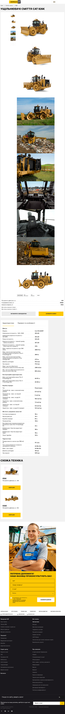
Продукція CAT (5, 619)
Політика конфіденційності (39, 690)
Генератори (33, 611)
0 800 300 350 (21, 614)
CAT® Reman (35, 637)
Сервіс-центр (4, 649)
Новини (34, 654)
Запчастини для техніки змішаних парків (42, 639)
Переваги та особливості (26, 323)
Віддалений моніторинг (6, 640)
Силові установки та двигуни (8, 627)
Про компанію (36, 649)
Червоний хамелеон (44, 706)
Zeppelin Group (4, 611)
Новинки (34, 672)
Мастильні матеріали (37, 627)
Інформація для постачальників (40, 685)
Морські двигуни (43, 611)
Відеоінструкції (4, 669)
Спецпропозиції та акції (38, 657)
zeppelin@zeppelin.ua (7, 614)
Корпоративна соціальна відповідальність (42, 680)
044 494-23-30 (31, 614)
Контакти (3, 673)
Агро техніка (14, 611)
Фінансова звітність (37, 682)
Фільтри (34, 624)
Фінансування (36, 659)
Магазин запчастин (56, 611)
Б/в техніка (35, 619)
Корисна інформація (37, 674)
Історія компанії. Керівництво (39, 652)
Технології (3, 635)
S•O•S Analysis (4, 662)
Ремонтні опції (4, 652)
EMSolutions (4, 659)
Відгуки (34, 667)
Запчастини (35, 621)
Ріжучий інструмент (37, 632)
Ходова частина (36, 634)
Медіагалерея (35, 664)
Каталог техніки (9, 5)
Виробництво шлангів (37, 642)
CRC (2, 654)
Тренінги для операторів (38, 677)
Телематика (3, 638)
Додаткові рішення (5, 645)
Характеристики (8, 323)
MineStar (3, 643)
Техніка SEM (24, 611)
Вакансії (34, 669)
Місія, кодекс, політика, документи (41, 662)
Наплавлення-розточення (7, 667)
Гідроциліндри (4, 664)
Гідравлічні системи (37, 629)
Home (2, 5)
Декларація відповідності (38, 687)
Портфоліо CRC (4, 657)
